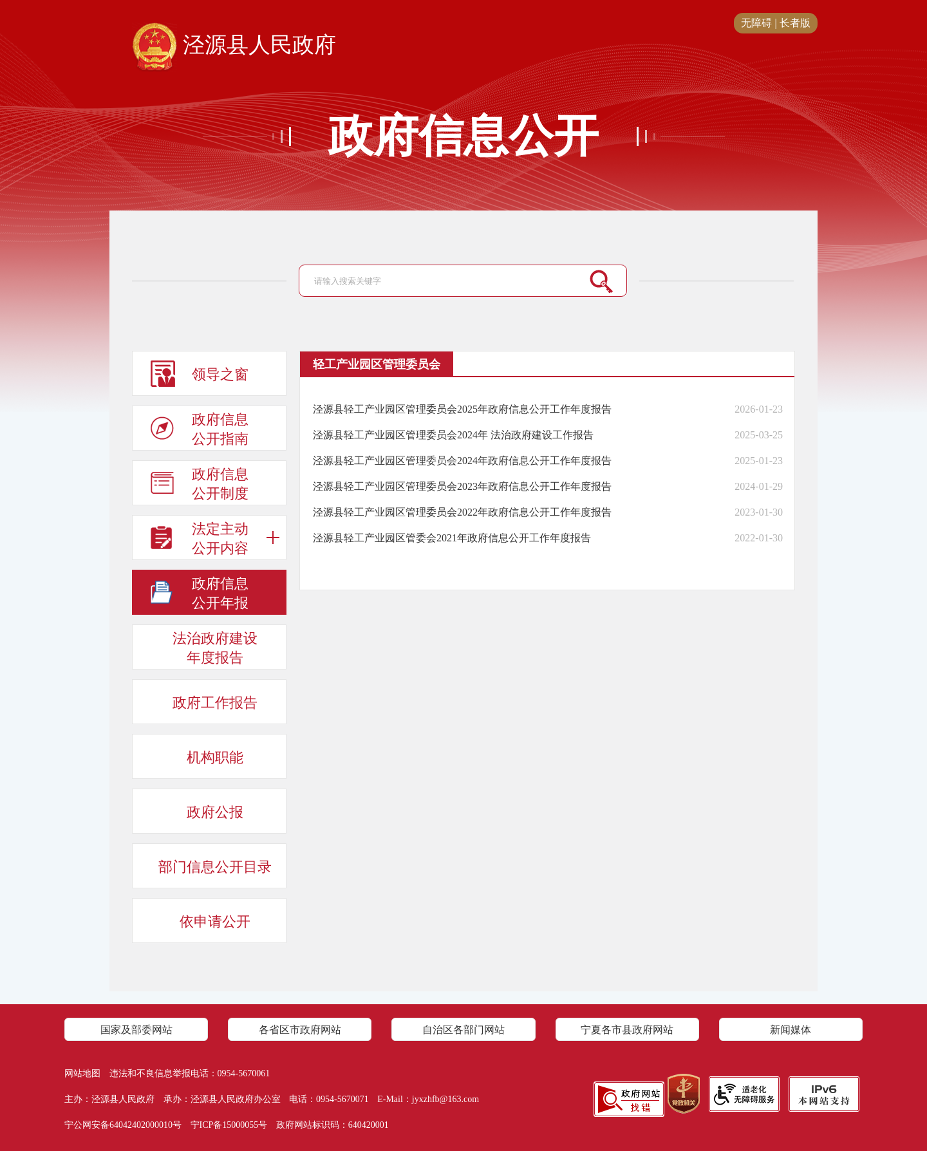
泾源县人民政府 (234, 46)
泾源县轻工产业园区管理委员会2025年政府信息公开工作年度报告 (462, 409)
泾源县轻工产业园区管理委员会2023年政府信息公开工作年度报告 (462, 486)
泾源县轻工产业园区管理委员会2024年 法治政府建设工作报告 (453, 434)
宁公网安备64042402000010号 (123, 1125)
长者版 (795, 22)
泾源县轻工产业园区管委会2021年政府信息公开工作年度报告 (452, 537)
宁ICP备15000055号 (229, 1125)
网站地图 (82, 1073)
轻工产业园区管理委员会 (376, 364)
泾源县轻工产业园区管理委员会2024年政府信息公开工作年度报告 (462, 460)
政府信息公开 (463, 136)
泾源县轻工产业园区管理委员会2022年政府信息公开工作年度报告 (462, 512)
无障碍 (756, 22)
